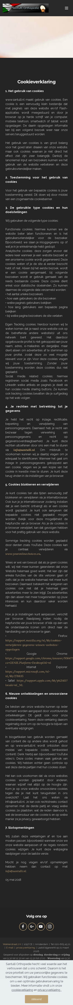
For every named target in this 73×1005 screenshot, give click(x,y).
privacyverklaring (25, 947)
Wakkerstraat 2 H (12, 944)
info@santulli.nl (15, 871)
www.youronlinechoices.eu (22, 554)
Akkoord (36, 1000)
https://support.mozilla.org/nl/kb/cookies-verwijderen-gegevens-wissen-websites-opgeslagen (33, 645)
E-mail (10, 947)
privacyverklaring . (49, 991)
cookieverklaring (22, 991)
